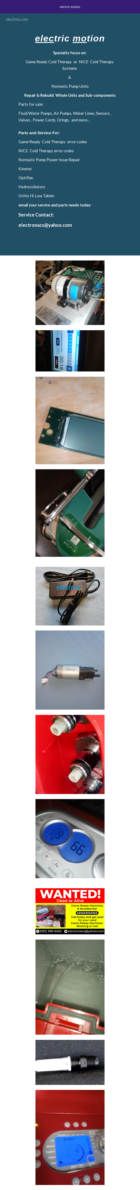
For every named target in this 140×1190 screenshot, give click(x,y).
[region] (70, 6)
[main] (70, 134)
